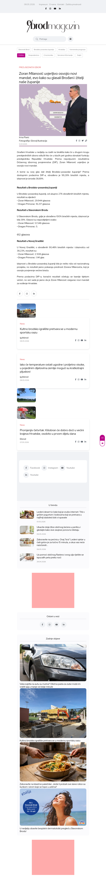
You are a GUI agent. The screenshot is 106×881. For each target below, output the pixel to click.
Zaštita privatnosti (73, 4)
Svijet (79, 55)
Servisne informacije (65, 55)
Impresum (43, 4)
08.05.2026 (29, 4)
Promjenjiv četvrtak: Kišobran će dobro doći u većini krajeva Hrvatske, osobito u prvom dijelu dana (62, 398)
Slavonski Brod (24, 49)
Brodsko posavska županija (44, 49)
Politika (21, 55)
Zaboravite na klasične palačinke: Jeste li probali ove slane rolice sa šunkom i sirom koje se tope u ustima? (52, 756)
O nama (52, 4)
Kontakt (60, 4)
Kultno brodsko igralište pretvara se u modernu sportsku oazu (63, 316)
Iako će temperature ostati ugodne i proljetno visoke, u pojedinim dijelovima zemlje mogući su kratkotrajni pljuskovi (42, 356)
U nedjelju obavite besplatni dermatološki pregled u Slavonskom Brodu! (51, 800)
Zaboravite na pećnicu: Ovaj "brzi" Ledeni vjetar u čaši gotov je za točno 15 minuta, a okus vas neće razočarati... (61, 512)
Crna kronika (48, 55)
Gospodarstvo (33, 55)
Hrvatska (61, 49)
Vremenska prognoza (77, 49)
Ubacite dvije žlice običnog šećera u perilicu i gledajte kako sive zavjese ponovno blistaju (59, 498)
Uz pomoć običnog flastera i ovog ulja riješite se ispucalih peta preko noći (60, 526)
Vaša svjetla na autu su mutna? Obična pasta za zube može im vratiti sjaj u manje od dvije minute (50, 655)
